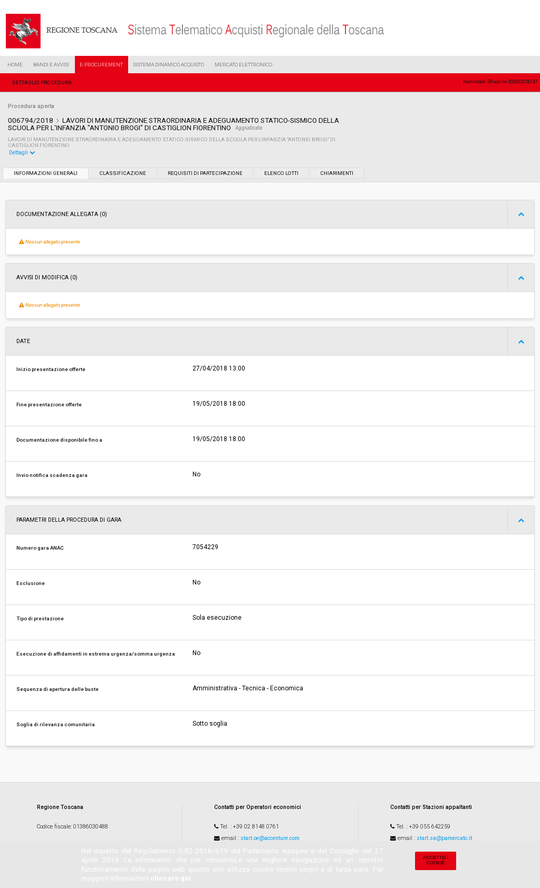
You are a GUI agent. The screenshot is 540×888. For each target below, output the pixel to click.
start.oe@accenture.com (270, 838)
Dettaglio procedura (42, 82)
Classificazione (122, 173)
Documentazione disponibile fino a (59, 440)
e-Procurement (101, 64)
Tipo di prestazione (40, 618)
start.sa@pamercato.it (444, 838)
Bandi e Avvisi (51, 64)
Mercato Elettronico (243, 64)
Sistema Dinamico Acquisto (168, 64)
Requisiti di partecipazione (205, 173)
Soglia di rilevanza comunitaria (55, 724)
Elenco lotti (281, 173)
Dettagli (22, 152)
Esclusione (30, 583)
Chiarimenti (336, 173)
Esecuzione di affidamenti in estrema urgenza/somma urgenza (95, 654)
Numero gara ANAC (40, 548)
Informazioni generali (46, 173)
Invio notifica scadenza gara (52, 475)
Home (15, 64)
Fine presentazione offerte (49, 404)
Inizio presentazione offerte (50, 369)
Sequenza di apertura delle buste (57, 689)
